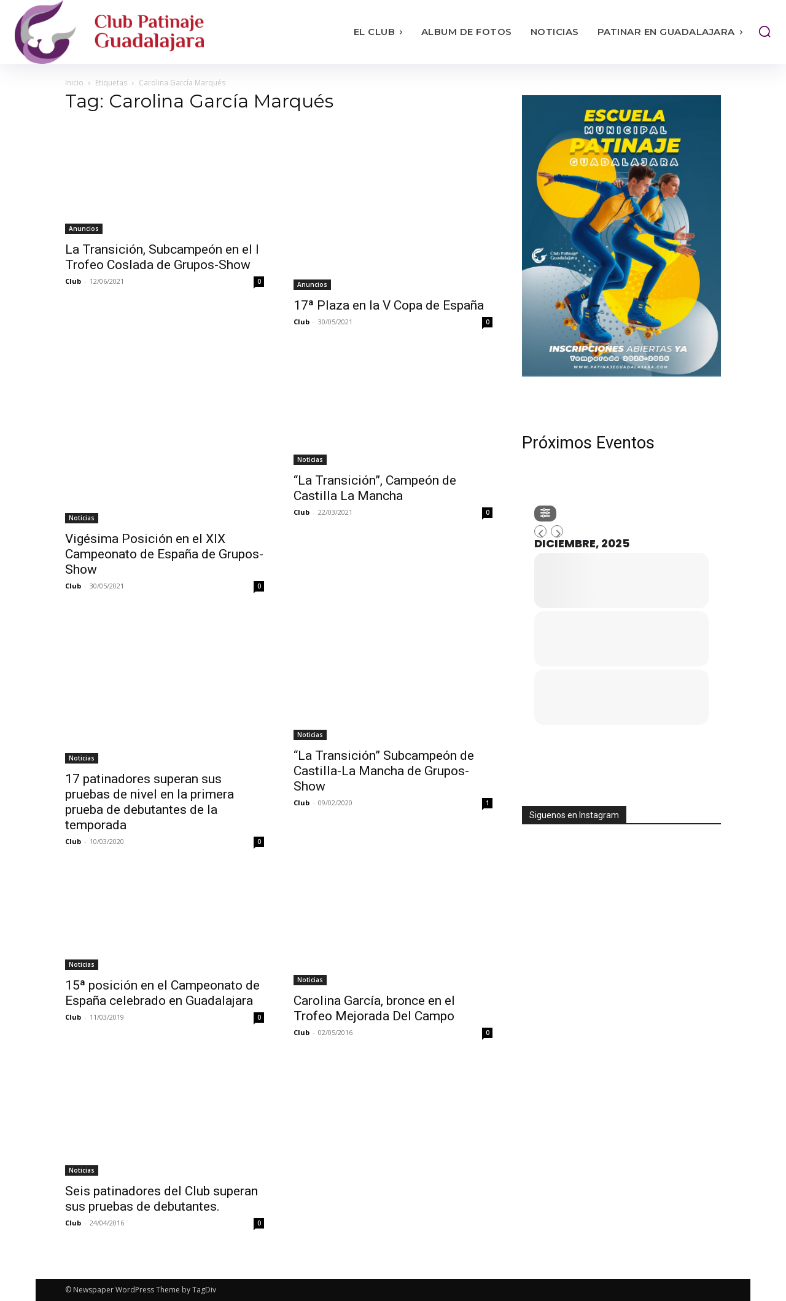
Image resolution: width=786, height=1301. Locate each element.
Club (73, 281)
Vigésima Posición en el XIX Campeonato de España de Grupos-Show (164, 554)
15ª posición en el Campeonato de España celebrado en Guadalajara (162, 993)
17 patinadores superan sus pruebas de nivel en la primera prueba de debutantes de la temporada (149, 802)
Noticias (82, 518)
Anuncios (84, 228)
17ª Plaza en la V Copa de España (389, 305)
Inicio (74, 82)
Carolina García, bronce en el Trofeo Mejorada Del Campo (374, 1008)
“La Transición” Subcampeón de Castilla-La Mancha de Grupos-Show (384, 771)
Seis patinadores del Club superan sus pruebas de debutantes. (161, 1199)
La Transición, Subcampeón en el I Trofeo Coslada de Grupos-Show (162, 257)
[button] (764, 31)
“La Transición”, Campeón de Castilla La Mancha (375, 488)
